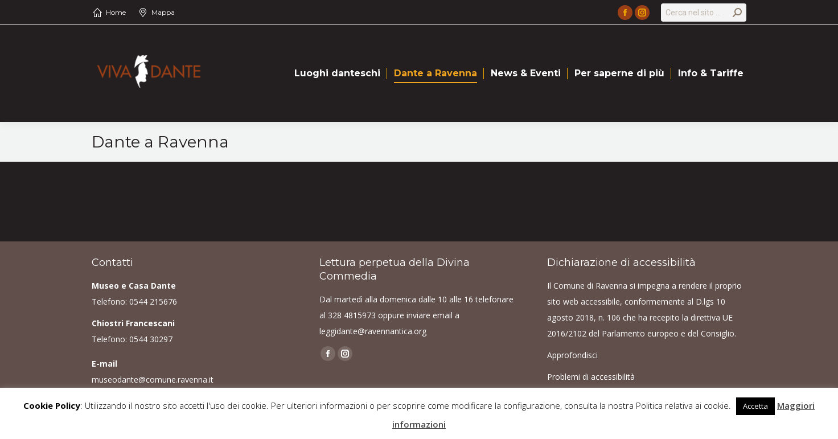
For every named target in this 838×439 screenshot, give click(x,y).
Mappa (163, 12)
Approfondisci (572, 355)
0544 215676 (153, 301)
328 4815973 (352, 315)
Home (116, 12)
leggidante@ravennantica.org (372, 331)
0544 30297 (150, 339)
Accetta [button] (755, 406)
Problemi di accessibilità (591, 376)
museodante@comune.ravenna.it (152, 379)
